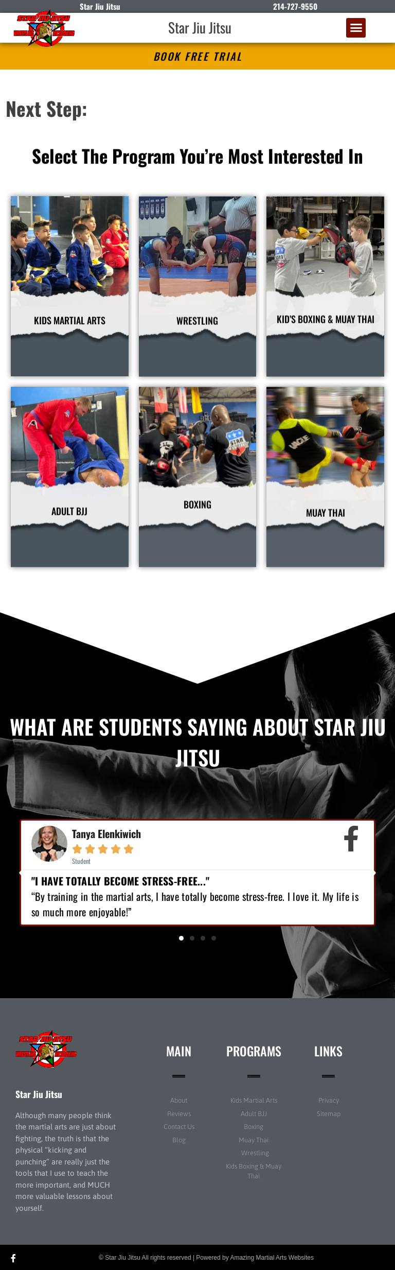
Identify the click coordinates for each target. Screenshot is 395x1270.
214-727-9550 (295, 6)
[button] (356, 28)
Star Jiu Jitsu (199, 27)
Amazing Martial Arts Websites (272, 1257)
